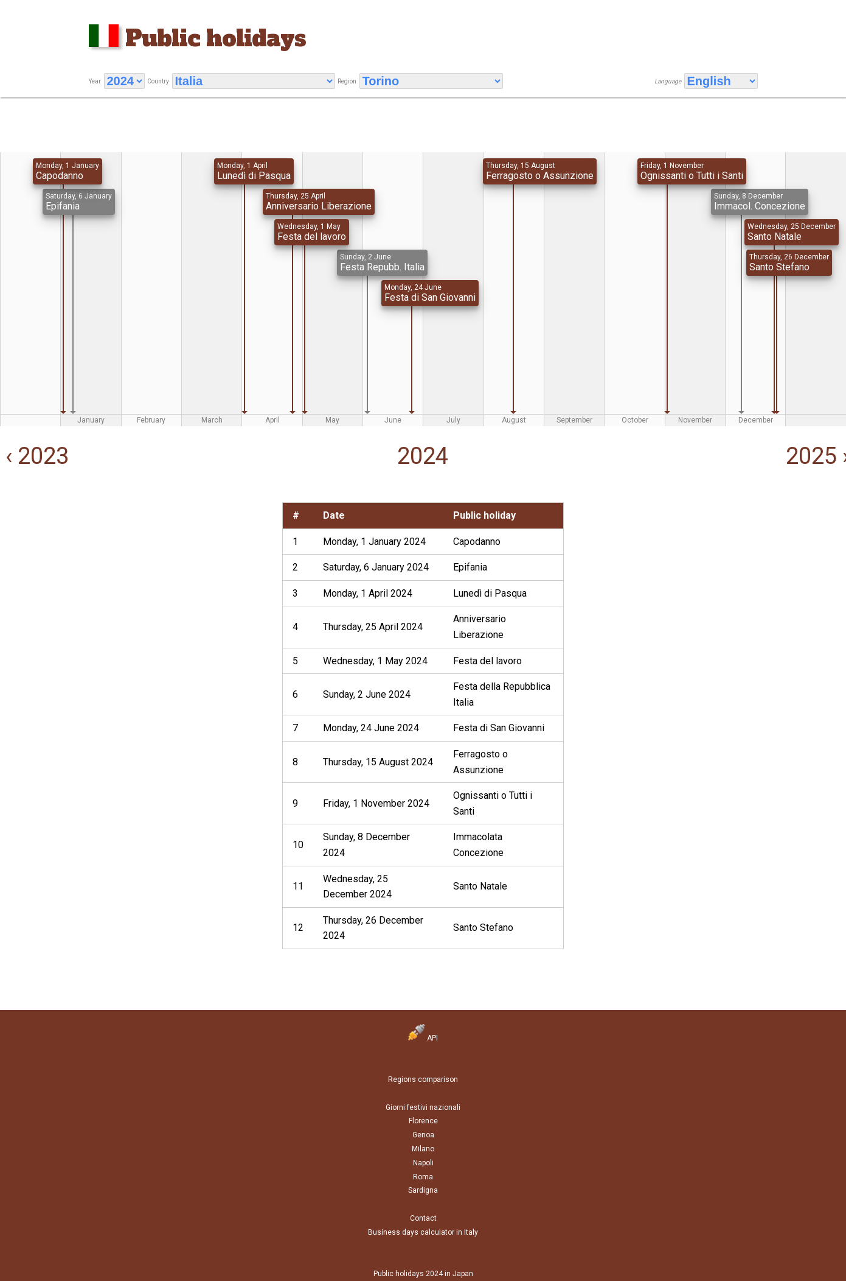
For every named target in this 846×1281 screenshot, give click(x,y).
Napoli (423, 1163)
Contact (423, 1218)
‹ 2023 (34, 456)
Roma (423, 1177)
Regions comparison (423, 1079)
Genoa (423, 1135)
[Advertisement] (139, 587)
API (423, 1038)
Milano (423, 1149)
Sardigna (423, 1190)
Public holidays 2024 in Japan (423, 1273)
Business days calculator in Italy (423, 1232)
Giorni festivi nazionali (423, 1107)
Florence (423, 1121)
